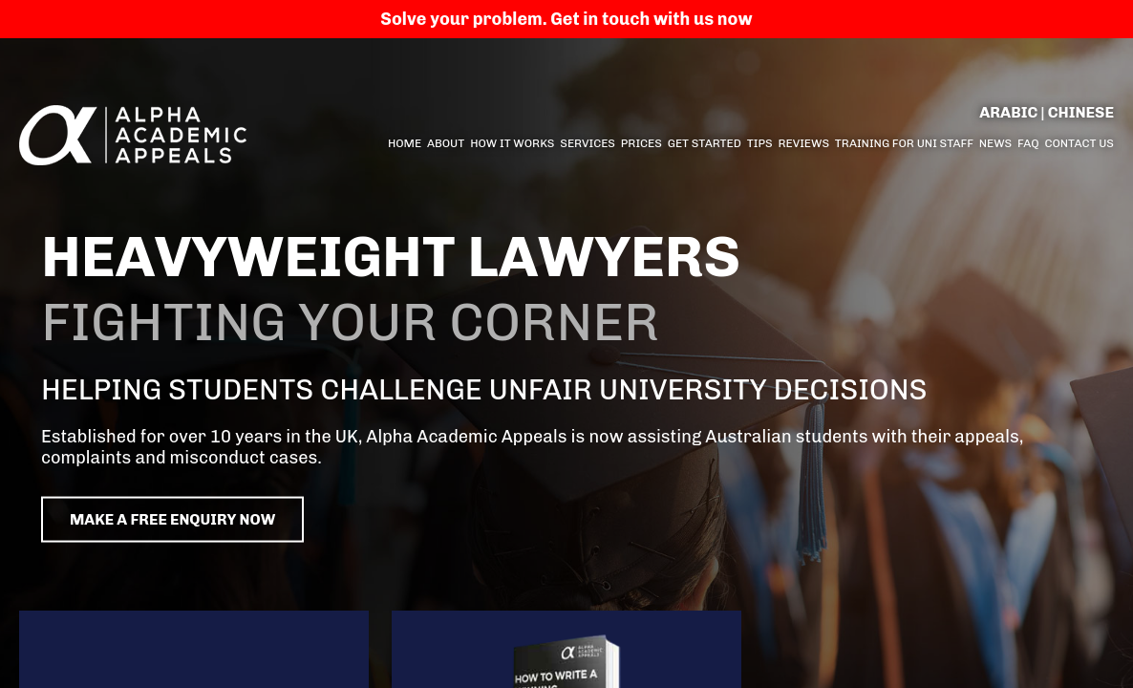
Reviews (803, 143)
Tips (760, 143)
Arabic (1008, 112)
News (996, 143)
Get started (704, 143)
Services (587, 143)
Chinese (1081, 112)
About (445, 143)
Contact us (1079, 143)
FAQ (1028, 143)
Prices (641, 143)
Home (404, 143)
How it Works (512, 143)
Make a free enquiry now (217, 519)
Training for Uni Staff (904, 143)
